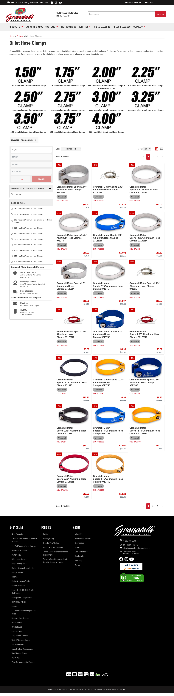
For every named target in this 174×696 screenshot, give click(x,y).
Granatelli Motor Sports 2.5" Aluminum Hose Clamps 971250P (71, 286)
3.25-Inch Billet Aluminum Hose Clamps (146, 110)
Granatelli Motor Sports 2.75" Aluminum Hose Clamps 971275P (108, 286)
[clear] (35, 140)
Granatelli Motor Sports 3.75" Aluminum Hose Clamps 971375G (108, 479)
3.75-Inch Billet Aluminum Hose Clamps (67, 132)
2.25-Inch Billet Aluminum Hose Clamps (146, 86)
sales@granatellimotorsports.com (136, 548)
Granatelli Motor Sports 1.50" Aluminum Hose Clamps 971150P (72, 190)
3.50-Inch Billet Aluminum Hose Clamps (28, 132)
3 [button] (157, 156)
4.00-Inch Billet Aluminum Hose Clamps (106, 132)
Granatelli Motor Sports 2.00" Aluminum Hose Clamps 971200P (108, 190)
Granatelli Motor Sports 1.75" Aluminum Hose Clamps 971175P (72, 238)
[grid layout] (157, 149)
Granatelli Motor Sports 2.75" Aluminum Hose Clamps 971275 (71, 431)
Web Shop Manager (116, 689)
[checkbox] (12, 194)
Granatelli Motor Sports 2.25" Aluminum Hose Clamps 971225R (144, 334)
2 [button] (152, 156)
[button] (15, 27)
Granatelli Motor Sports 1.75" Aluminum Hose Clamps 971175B (108, 334)
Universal (17, 194)
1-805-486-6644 (129, 541)
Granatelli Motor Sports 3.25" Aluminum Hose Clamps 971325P (145, 238)
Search (41, 179)
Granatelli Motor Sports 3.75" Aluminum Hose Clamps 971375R (71, 479)
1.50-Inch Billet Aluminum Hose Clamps (28, 86)
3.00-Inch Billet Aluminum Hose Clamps (106, 110)
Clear (21, 179)
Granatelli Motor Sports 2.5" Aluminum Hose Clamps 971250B (107, 238)
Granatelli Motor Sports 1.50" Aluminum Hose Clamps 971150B (145, 383)
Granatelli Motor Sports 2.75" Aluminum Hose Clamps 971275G (145, 431)
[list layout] (161, 149)
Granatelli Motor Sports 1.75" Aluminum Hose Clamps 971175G (108, 383)
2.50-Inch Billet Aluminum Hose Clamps (28, 110)
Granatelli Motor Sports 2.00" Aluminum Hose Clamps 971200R (72, 334)
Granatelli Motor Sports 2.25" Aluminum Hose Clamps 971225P (145, 286)
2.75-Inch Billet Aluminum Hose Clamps (67, 110)
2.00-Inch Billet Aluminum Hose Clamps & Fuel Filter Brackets (33, 221)
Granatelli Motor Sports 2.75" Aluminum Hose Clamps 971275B (108, 431)
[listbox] (31, 150)
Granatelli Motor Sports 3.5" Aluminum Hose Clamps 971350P (144, 190)
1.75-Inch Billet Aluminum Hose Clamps (67, 86)
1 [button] (148, 156)
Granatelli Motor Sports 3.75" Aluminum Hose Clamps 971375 (72, 383)
